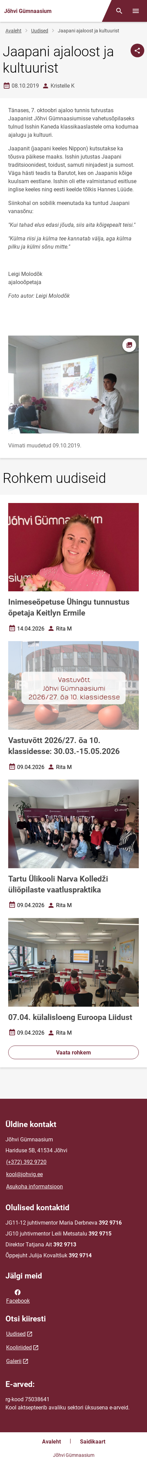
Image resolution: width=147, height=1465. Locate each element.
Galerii (14, 1361)
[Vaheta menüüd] (136, 11)
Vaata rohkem (73, 1052)
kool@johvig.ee (24, 1174)
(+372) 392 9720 (26, 1162)
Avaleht (13, 30)
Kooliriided (19, 1347)
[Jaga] (137, 50)
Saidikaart (92, 1441)
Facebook (18, 1296)
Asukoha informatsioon (34, 1186)
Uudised (39, 30)
